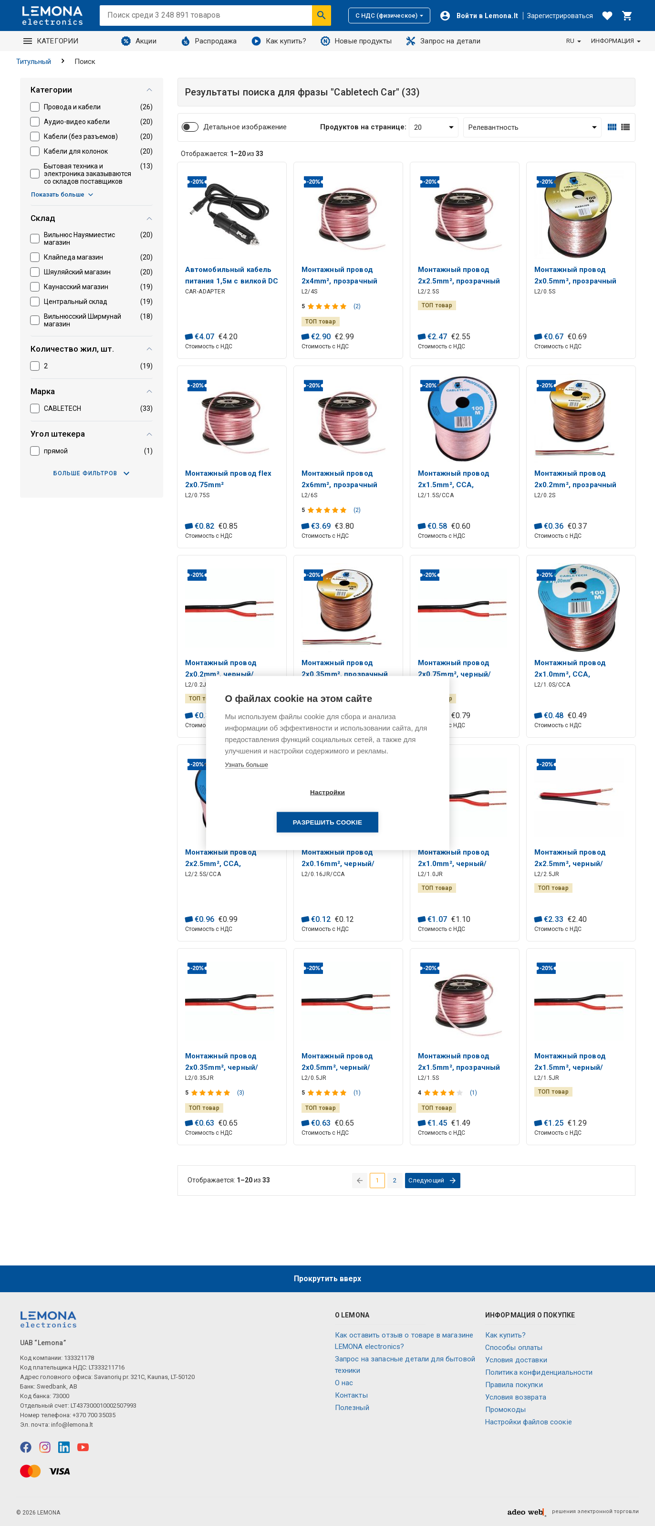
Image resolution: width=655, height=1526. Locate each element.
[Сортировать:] (532, 127)
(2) (357, 306)
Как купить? (279, 41)
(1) (357, 1092)
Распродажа (209, 41)
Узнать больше (246, 779)
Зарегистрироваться (560, 16)
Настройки (272, 807)
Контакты (351, 1395)
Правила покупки (514, 1384)
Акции (138, 41)
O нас (344, 1383)
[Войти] (479, 16)
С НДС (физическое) (389, 15)
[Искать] (321, 15)
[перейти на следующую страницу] (432, 1180)
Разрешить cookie (382, 807)
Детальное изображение (245, 127)
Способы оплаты (514, 1347)
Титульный (33, 61)
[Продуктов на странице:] (433, 127)
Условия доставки (516, 1360)
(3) (240, 1092)
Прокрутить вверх (327, 1278)
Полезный (352, 1407)
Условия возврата (515, 1397)
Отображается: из (222, 153)
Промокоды (505, 1409)
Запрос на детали (443, 41)
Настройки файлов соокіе (528, 1422)
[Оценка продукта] (328, 306)
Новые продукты (356, 41)
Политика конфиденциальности (539, 1372)
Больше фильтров (91, 473)
